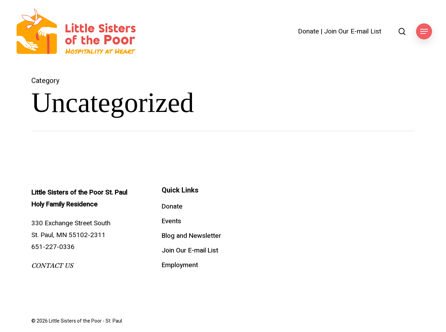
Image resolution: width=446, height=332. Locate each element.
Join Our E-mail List (352, 31)
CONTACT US (52, 266)
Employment (180, 265)
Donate (308, 31)
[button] (424, 31)
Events (171, 221)
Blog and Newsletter (191, 236)
